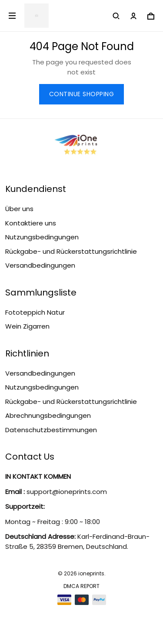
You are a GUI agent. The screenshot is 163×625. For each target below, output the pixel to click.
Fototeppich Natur (35, 312)
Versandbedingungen (40, 265)
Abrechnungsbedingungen (48, 415)
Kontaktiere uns (30, 223)
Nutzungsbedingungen (42, 237)
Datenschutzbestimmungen (51, 429)
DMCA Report (81, 586)
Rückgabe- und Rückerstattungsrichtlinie (71, 251)
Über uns (19, 208)
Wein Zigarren (27, 326)
